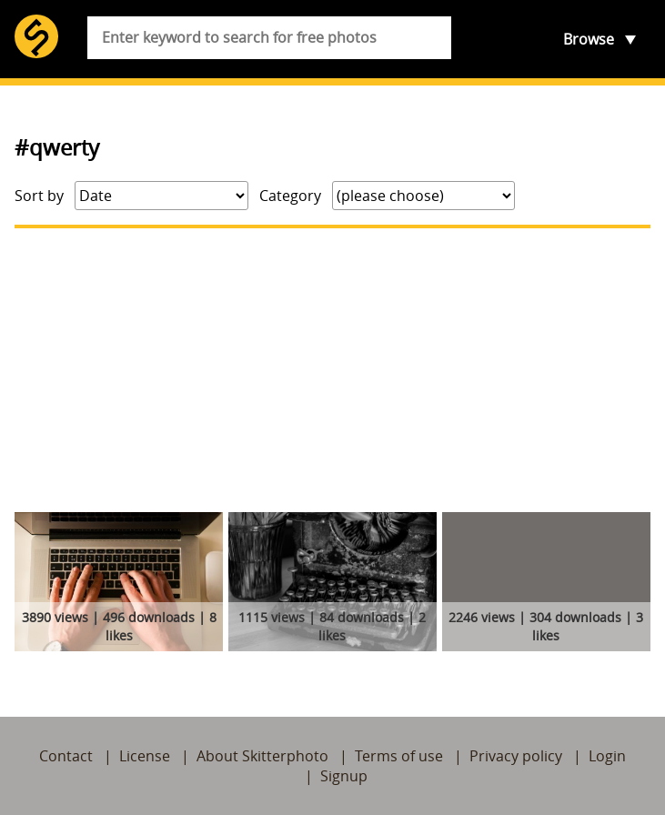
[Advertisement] (332, 370)
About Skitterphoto (262, 756)
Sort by (39, 196)
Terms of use (399, 756)
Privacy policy (515, 756)
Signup (344, 776)
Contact (66, 756)
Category (290, 196)
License (144, 756)
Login (607, 756)
